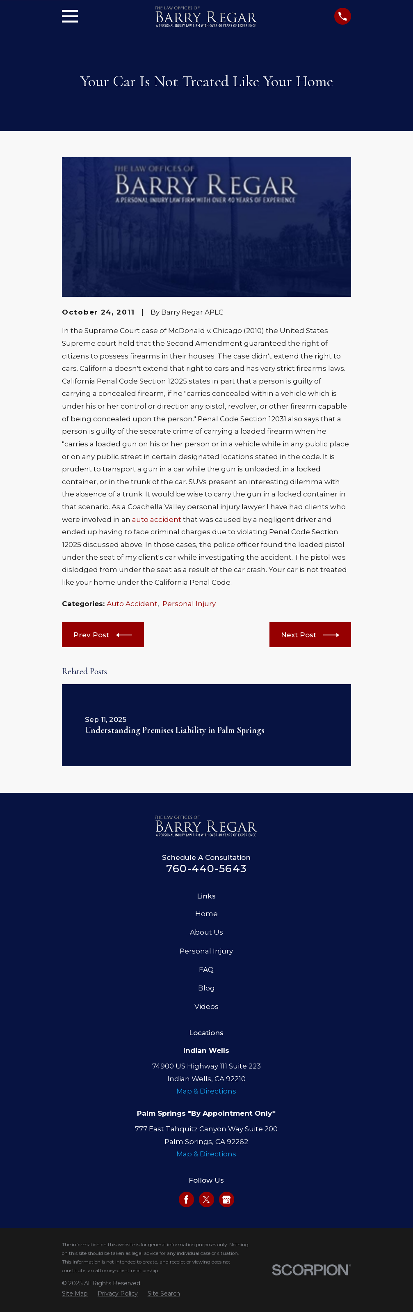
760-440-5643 (206, 868)
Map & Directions (206, 1091)
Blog (206, 988)
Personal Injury (189, 604)
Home (206, 914)
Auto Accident (132, 604)
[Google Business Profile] (226, 1199)
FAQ (206, 969)
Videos (206, 1006)
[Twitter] (206, 1199)
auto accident (156, 519)
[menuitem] (75, 1294)
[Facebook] (186, 1199)
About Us (206, 932)
